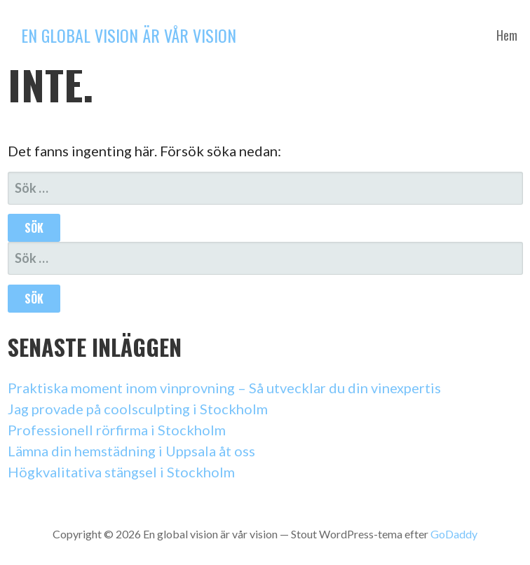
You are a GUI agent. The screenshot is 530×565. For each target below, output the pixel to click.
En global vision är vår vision (128, 35)
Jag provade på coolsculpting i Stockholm (138, 408)
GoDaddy (453, 533)
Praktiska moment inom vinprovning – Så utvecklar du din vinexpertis (224, 387)
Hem (506, 35)
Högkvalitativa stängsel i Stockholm (121, 471)
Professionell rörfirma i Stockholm (117, 429)
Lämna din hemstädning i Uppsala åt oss (131, 450)
